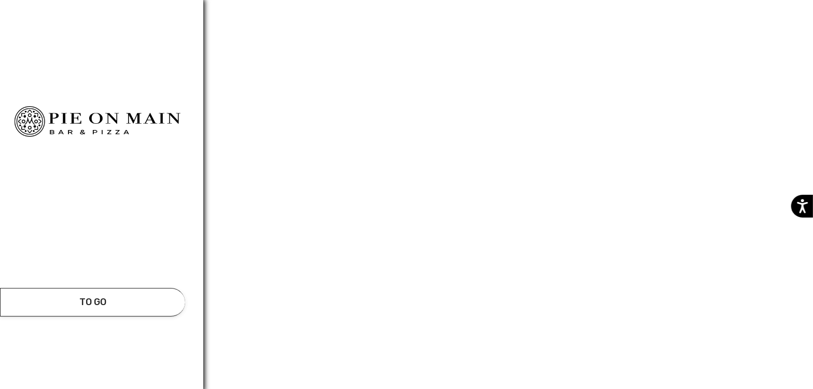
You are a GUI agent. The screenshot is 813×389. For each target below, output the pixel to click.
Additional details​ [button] (51, 13)
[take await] (92, 302)
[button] (92, 259)
